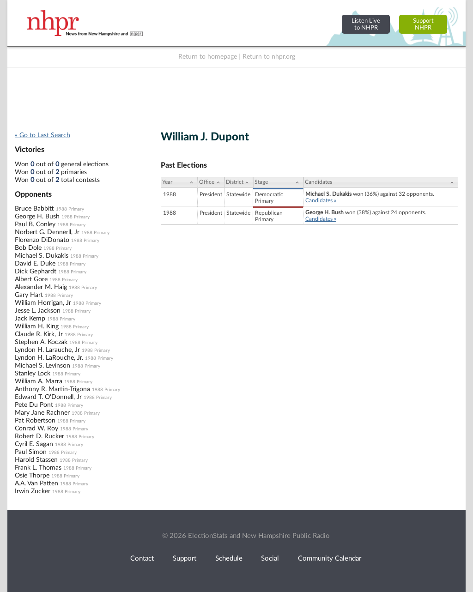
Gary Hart (29, 295)
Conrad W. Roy (36, 428)
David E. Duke (35, 263)
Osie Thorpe (32, 475)
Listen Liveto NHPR (366, 24)
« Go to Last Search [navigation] (42, 135)
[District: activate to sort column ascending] (238, 182)
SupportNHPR (423, 24)
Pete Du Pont (34, 405)
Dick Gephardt (35, 271)
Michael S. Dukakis (41, 256)
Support (184, 558)
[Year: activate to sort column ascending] (179, 182)
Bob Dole (28, 248)
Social (270, 558)
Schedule (229, 558)
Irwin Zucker (32, 491)
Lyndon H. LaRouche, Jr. (49, 358)
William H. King (37, 326)
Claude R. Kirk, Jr (39, 334)
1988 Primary (70, 209)
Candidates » (320, 200)
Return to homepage (207, 57)
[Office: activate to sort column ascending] (211, 182)
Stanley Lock (32, 373)
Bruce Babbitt (34, 208)
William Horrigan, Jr (43, 303)
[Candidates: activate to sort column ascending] (380, 182)
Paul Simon (31, 452)
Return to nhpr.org (269, 57)
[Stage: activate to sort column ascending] (278, 182)
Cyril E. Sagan (34, 444)
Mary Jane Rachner (42, 413)
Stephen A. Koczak (41, 342)
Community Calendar (329, 558)
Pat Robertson (35, 420)
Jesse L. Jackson (38, 311)
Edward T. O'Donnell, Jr (48, 397)
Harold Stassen (36, 460)
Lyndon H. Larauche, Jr (47, 350)
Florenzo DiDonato (42, 240)
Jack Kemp (30, 318)
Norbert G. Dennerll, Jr (47, 232)
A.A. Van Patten (36, 483)
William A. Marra (38, 381)
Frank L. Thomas (38, 468)
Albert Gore (31, 279)
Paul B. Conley (35, 224)
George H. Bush (37, 216)
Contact (142, 558)
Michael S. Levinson (42, 365)
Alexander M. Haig (41, 287)
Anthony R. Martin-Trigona (52, 389)
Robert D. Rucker (39, 436)
